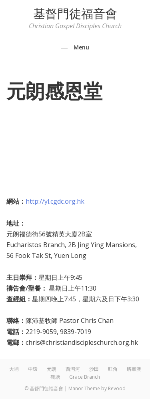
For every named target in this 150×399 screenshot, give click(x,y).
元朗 (51, 369)
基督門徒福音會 (75, 13)
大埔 (14, 369)
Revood (117, 388)
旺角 (113, 369)
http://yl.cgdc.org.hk (55, 201)
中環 (33, 369)
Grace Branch (84, 376)
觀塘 (55, 376)
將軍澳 (134, 369)
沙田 (94, 369)
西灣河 (73, 369)
